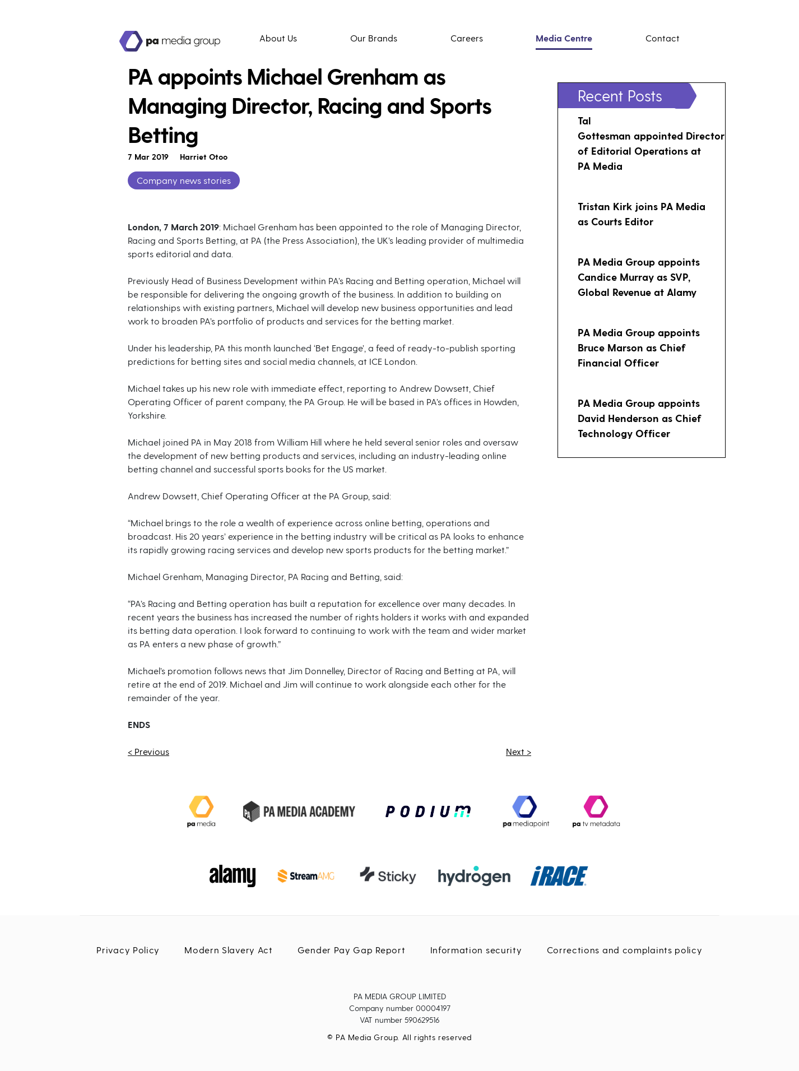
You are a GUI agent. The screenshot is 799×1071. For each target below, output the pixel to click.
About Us (278, 38)
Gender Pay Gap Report (352, 949)
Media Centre (564, 38)
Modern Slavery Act (228, 949)
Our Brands (373, 38)
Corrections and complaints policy (625, 949)
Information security (476, 949)
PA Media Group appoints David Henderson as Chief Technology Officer (640, 418)
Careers (466, 38)
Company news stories (184, 180)
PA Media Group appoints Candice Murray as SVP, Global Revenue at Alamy (639, 277)
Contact (662, 38)
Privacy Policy (128, 949)
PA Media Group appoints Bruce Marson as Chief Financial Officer (639, 347)
